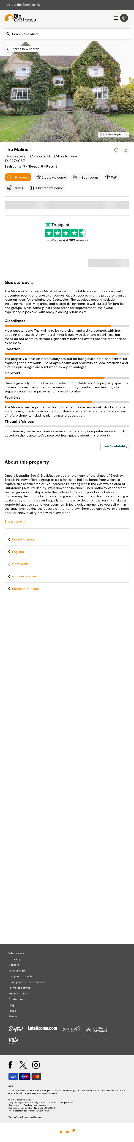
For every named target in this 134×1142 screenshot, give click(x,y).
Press (12, 1011)
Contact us (15, 999)
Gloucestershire (24, 576)
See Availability (115, 446)
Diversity (14, 959)
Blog (11, 1005)
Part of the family (23, 5)
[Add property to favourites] (116, 150)
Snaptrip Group (31, 1117)
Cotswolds (20, 564)
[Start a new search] (23, 49)
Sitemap (13, 1016)
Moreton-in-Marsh (26, 589)
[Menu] (120, 17)
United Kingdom (24, 539)
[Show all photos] (113, 134)
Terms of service (19, 988)
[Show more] (16, 521)
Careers (13, 965)
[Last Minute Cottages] (18, 17)
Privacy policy (17, 993)
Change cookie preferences (26, 982)
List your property (20, 976)
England (18, 552)
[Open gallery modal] (67, 91)
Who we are (16, 953)
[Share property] (125, 150)
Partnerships (17, 970)
